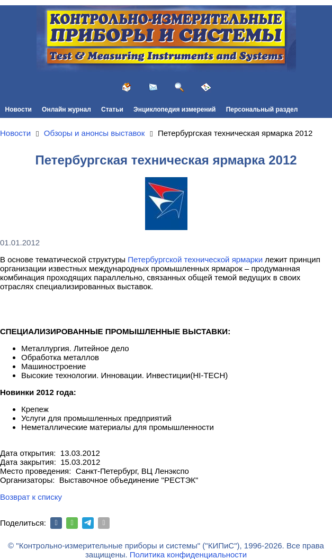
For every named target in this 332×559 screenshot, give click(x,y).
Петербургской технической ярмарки (195, 259)
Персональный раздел (262, 109)
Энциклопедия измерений (174, 109)
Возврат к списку (31, 496)
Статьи (112, 109)
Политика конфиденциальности (188, 554)
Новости (18, 109)
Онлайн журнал (66, 109)
